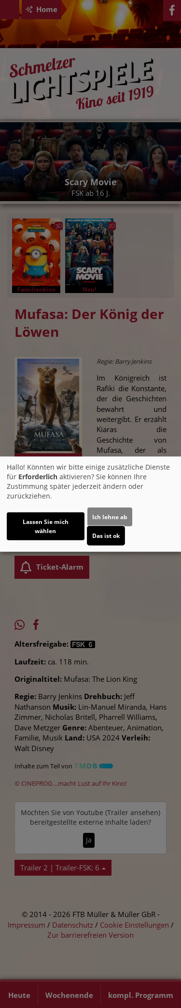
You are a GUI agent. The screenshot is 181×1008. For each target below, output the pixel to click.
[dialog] (90, 504)
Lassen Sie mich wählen (46, 526)
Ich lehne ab (109, 517)
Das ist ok (106, 536)
